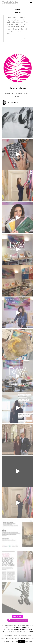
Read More (28, 641)
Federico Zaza (22, 629)
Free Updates (18, 93)
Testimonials (17, 13)
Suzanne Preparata (14, 629)
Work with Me (9, 93)
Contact (26, 93)
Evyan (17, 9)
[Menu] (31, 2)
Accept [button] (21, 641)
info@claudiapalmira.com (22, 627)
